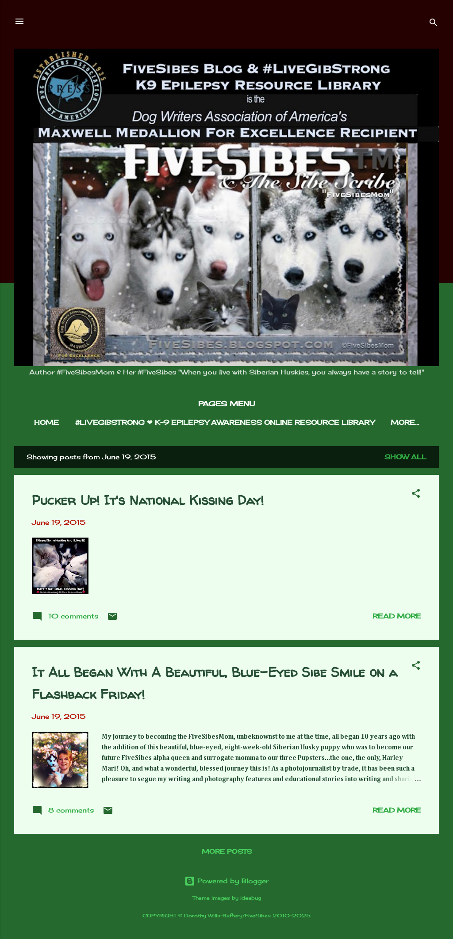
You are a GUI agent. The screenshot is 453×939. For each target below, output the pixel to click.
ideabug (250, 898)
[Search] (433, 24)
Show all (405, 457)
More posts (227, 851)
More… (405, 422)
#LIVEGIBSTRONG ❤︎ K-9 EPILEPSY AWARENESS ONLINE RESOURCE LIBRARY (224, 422)
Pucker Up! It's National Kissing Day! (148, 500)
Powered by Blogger (226, 881)
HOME (46, 422)
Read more (396, 616)
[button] (416, 495)
